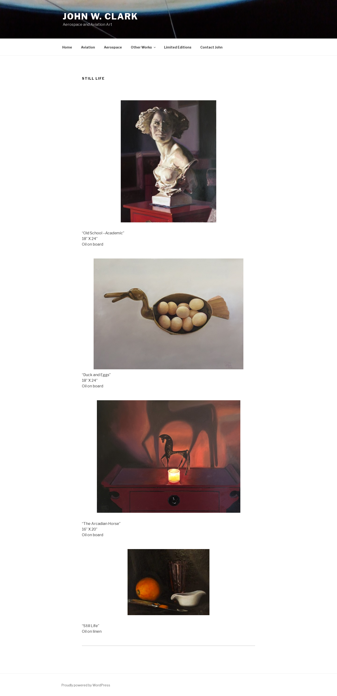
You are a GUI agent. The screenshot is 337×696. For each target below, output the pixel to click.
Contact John (211, 47)
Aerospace (113, 47)
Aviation (88, 47)
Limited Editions (177, 47)
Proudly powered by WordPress (85, 685)
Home (67, 47)
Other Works (143, 47)
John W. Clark (100, 16)
